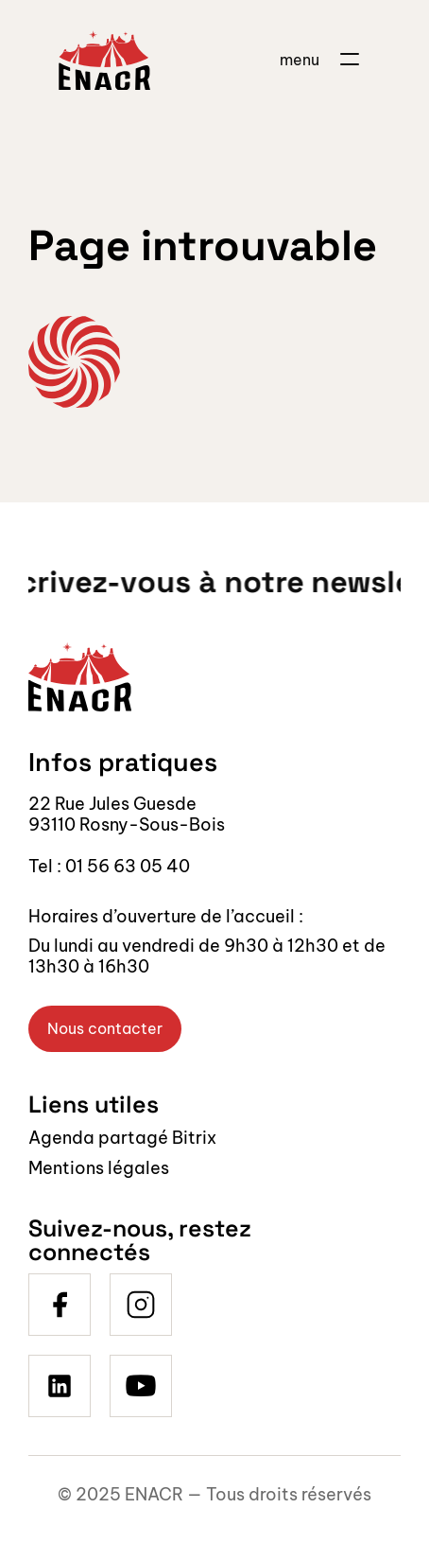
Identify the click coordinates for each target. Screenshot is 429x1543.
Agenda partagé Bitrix (122, 1137)
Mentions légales (98, 1168)
